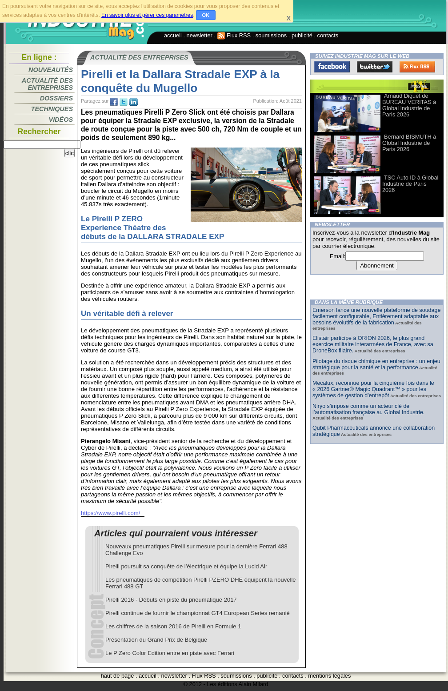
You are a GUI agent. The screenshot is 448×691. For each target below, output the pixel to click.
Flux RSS (234, 35)
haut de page (117, 675)
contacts (328, 35)
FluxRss (417, 66)
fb (113, 102)
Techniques (52, 108)
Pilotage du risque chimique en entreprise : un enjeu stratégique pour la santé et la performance (376, 364)
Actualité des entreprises (47, 84)
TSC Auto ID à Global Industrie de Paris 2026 (410, 183)
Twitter (374, 66)
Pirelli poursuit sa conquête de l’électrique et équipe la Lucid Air (186, 566)
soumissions (271, 35)
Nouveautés (50, 69)
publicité (302, 35)
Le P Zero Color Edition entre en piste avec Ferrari (169, 653)
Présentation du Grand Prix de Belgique (156, 639)
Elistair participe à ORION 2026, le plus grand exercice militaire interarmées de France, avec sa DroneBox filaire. (372, 344)
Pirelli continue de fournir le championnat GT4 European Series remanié (197, 613)
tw (123, 102)
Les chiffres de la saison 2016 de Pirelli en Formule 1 (173, 626)
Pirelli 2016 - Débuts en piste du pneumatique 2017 (171, 599)
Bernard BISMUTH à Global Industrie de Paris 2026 (409, 142)
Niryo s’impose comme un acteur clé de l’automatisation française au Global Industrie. (368, 409)
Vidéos (61, 119)
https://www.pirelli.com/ (110, 513)
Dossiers (56, 98)
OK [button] (206, 15)
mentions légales (329, 675)
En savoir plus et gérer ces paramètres (147, 15)
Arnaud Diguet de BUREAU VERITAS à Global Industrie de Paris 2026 (409, 105)
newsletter (199, 35)
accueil (173, 35)
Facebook (332, 66)
